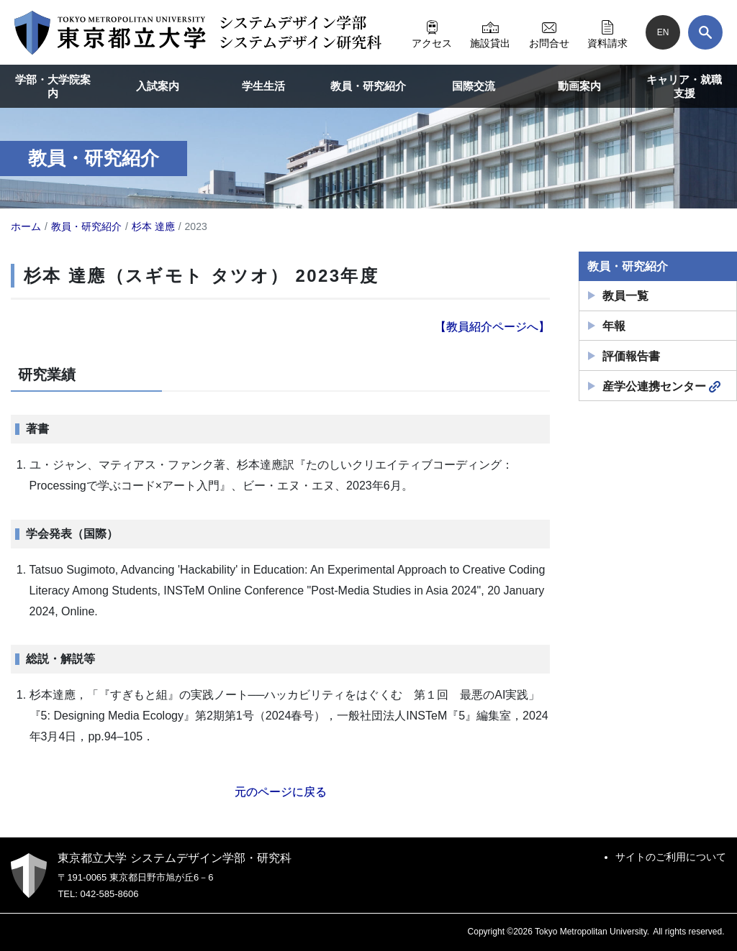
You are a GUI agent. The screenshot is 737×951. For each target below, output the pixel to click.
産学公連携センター (661, 386)
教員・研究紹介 (368, 86)
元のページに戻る (281, 792)
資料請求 (607, 32)
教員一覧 (625, 296)
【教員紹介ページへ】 (492, 327)
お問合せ (549, 32)
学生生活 (263, 86)
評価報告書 (631, 356)
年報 (613, 326)
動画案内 (579, 86)
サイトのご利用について (670, 857)
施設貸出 (490, 32)
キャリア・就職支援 (684, 86)
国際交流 (473, 86)
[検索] (705, 32)
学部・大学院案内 (53, 86)
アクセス (432, 32)
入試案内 (157, 86)
